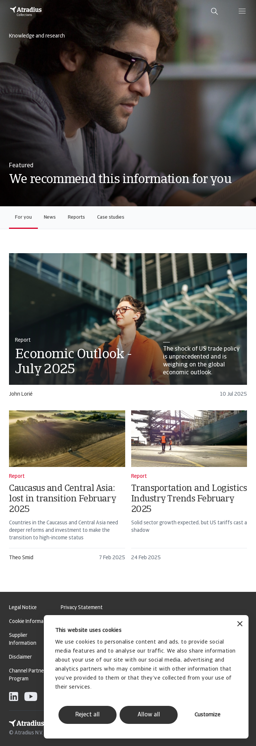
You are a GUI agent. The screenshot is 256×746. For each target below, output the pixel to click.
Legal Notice (23, 608)
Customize (207, 715)
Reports (76, 217)
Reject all (87, 715)
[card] (128, 328)
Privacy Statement (82, 608)
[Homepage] (25, 11)
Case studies (110, 217)
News (50, 217)
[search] (214, 11)
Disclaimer (20, 657)
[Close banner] (240, 624)
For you (23, 217)
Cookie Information (31, 621)
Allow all (149, 715)
